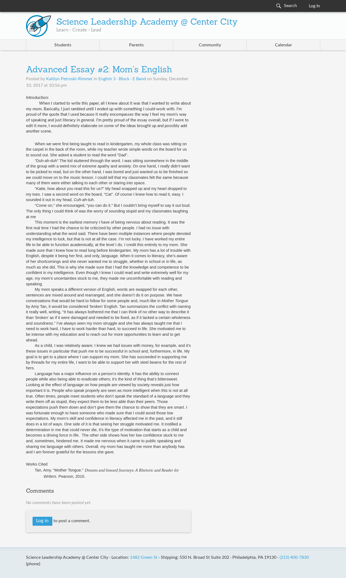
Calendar (283, 45)
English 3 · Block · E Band (122, 79)
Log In (314, 6)
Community (210, 45)
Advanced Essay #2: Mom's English (99, 70)
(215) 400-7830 (294, 557)
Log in (42, 520)
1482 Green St (144, 557)
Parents (136, 45)
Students (62, 45)
